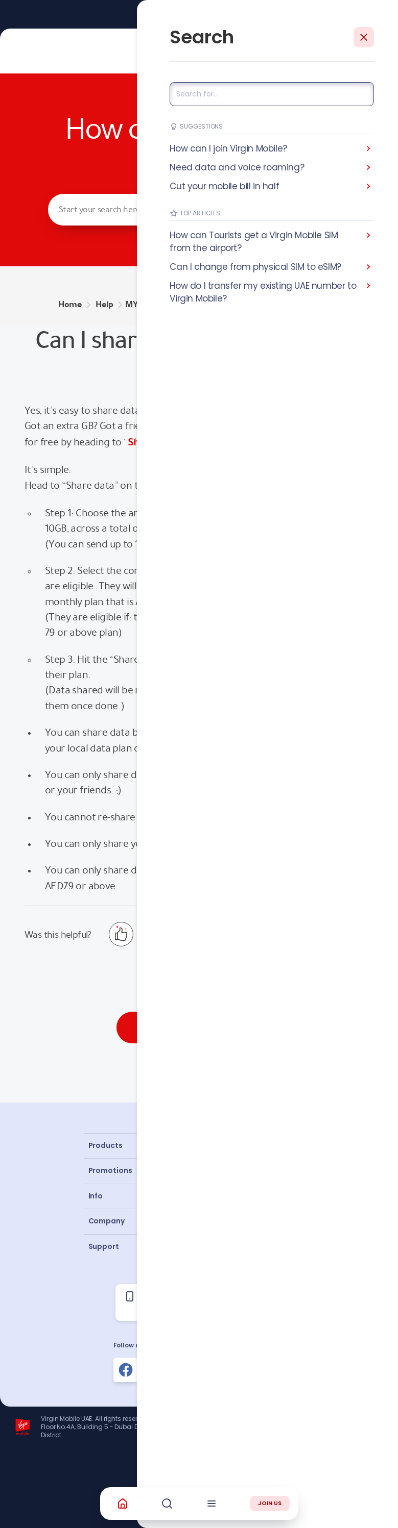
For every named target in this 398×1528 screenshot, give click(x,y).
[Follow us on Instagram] (162, 1370)
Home (70, 304)
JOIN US (270, 1503)
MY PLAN (143, 304)
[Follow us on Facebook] (125, 1370)
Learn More (237, 14)
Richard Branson (364, 1463)
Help (104, 304)
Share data (153, 442)
